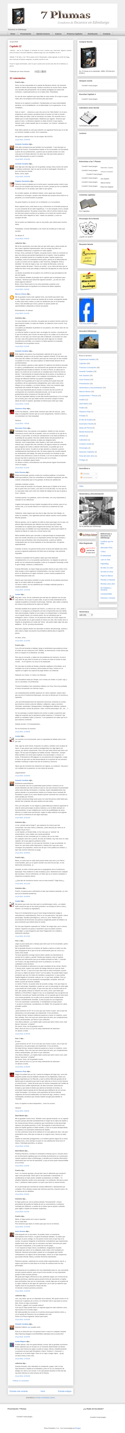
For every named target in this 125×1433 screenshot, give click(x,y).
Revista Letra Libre (108, 584)
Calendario (83, 440)
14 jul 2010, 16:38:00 (22, 853)
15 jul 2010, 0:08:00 (22, 1111)
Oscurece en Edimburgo (86, 297)
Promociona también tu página (88, 323)
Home (12, 34)
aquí (29, 1327)
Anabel (17, 594)
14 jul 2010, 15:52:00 (22, 818)
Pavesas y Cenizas (108, 598)
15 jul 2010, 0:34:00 (22, 1166)
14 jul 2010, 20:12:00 (22, 936)
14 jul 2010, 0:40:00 (22, 289)
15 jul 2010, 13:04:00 (22, 1291)
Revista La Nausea (108, 580)
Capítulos (82, 363)
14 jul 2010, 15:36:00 (22, 776)
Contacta (106, 34)
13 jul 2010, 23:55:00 (22, 176)
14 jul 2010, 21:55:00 (22, 1034)
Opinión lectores (43, 34)
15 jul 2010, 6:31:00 (22, 1212)
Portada (82, 416)
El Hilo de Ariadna (86, 420)
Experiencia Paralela (87, 359)
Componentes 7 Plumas (88, 396)
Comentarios (86, 477)
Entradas (85, 474)
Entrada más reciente (19, 1391)
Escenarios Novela (86, 424)
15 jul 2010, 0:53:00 (22, 1194)
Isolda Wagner (20, 1341)
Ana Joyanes (104, 179)
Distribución (93, 34)
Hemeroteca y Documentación (90, 388)
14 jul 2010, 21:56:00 (22, 1067)
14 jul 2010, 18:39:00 (22, 896)
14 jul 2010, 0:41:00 (22, 313)
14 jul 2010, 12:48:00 (22, 732)
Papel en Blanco (107, 576)
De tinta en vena (107, 572)
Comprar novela (85, 444)
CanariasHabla (106, 594)
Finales (82, 408)
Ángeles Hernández (22, 181)
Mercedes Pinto (21, 428)
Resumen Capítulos (86, 452)
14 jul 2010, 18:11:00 (22, 883)
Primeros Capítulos (74, 34)
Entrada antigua (64, 1391)
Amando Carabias (22, 144)
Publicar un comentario (21, 1381)
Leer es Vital (105, 560)
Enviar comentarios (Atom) (45, 1398)
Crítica (103, 552)
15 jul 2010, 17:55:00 (22, 1359)
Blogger (78, 1428)
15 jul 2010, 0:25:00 (22, 1146)
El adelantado (106, 556)
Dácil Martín (83, 404)
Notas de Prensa (85, 428)
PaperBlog (105, 564)
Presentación (25, 34)
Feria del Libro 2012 (86, 456)
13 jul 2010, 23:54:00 (22, 159)
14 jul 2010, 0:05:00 (22, 238)
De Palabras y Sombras (106, 589)
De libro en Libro (107, 568)
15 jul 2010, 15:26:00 (22, 1337)
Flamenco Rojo (20, 408)
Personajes (83, 448)
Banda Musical (84, 432)
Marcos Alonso (20, 294)
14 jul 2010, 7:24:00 (22, 404)
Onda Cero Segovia (106, 187)
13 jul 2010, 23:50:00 (22, 140)
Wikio (81, 486)
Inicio (43, 1391)
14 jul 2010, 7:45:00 (22, 423)
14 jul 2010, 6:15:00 (22, 346)
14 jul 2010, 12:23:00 (22, 641)
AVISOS (82, 436)
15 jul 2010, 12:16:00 (22, 1227)
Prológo (82, 460)
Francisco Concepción (87, 367)
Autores (58, 34)
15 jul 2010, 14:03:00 (22, 1319)
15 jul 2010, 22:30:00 (22, 1376)
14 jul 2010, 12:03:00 (22, 590)
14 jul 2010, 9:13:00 (22, 468)
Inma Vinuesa (20, 472)
